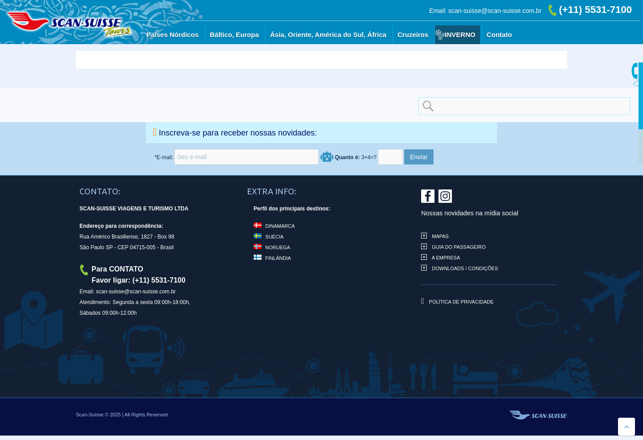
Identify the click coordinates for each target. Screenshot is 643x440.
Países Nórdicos (172, 34)
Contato (499, 34)
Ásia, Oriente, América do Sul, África (328, 34)
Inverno (460, 34)
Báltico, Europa (234, 34)
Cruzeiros (412, 34)
